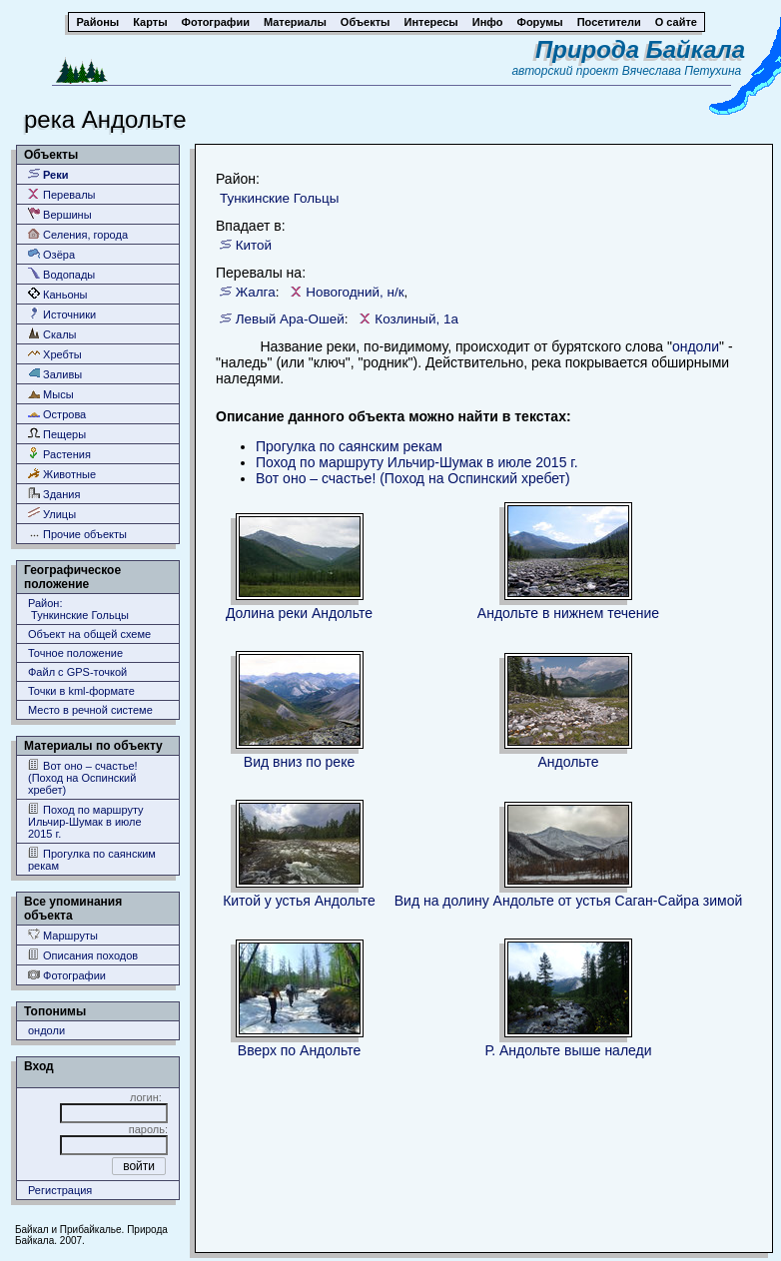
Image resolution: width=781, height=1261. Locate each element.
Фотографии (67, 974)
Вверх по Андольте (299, 1050)
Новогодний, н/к (354, 292)
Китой (254, 245)
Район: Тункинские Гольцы (78, 609)
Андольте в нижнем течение (568, 613)
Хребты (55, 353)
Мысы (51, 393)
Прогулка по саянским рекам (92, 859)
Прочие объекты (77, 533)
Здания (54, 493)
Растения (59, 453)
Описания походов (83, 954)
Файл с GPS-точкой (77, 672)
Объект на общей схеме (89, 634)
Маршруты (63, 935)
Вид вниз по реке (299, 762)
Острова (57, 413)
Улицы (52, 513)
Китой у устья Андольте (299, 901)
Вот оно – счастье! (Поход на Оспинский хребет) (83, 777)
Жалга (256, 292)
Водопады (61, 274)
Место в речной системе (90, 710)
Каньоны (58, 294)
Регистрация (60, 1190)
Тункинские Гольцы (279, 198)
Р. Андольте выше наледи (567, 1050)
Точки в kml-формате (81, 691)
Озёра (51, 254)
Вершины (60, 214)
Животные (62, 473)
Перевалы (61, 194)
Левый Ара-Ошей (290, 319)
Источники (62, 314)
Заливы (55, 373)
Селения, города (78, 234)
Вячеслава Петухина (682, 71)
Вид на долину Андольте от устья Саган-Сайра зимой (568, 901)
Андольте (567, 762)
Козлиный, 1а (416, 319)
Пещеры (57, 433)
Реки (48, 174)
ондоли (46, 1030)
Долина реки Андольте (299, 613)
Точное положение (75, 653)
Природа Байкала (640, 49)
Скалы (52, 333)
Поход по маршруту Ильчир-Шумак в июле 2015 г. (86, 821)
